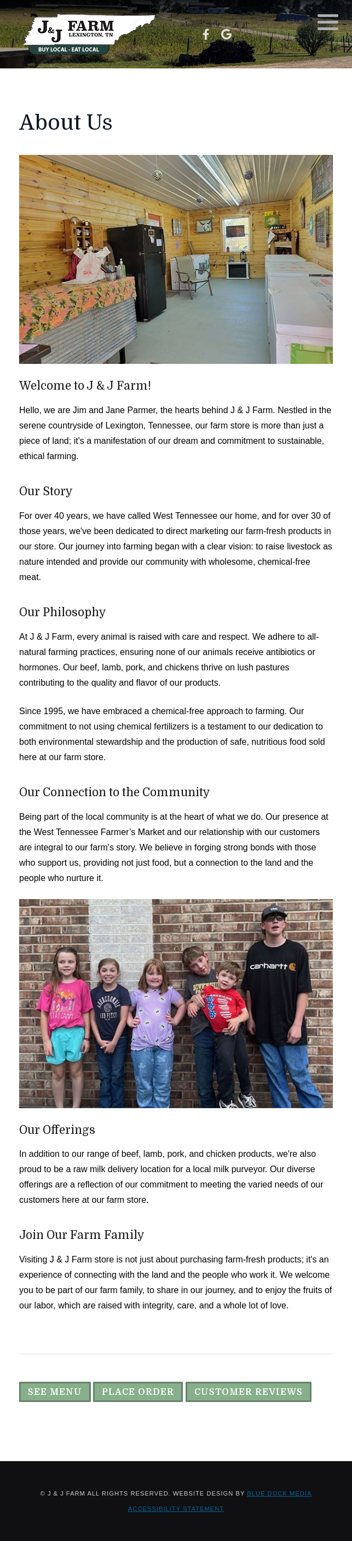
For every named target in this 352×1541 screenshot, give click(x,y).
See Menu (55, 1392)
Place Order (138, 1392)
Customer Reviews (248, 1392)
